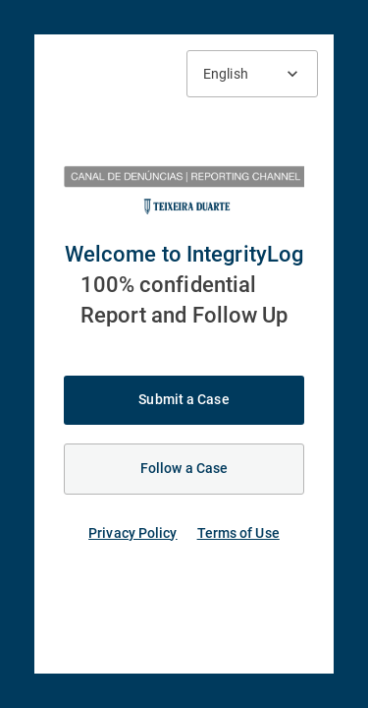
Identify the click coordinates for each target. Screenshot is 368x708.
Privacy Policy (132, 533)
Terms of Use (238, 533)
